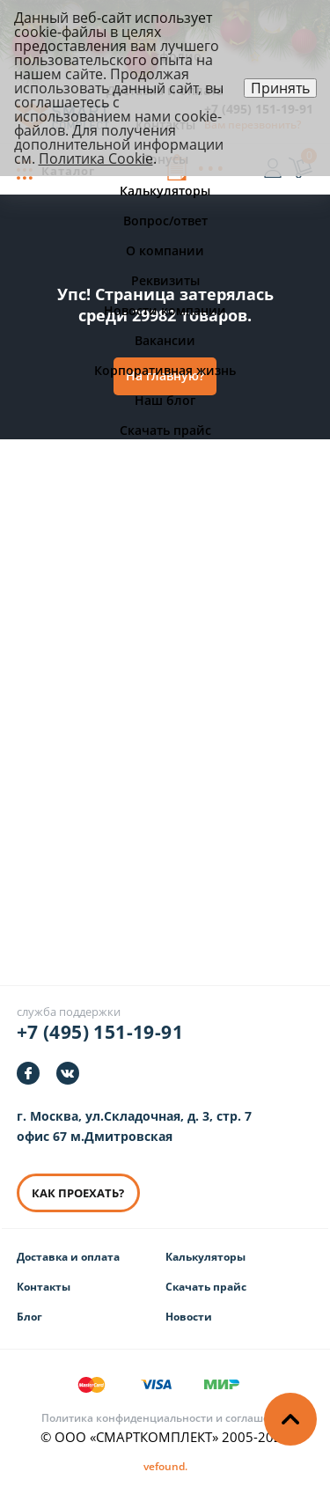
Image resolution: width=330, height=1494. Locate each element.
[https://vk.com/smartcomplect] (67, 1073)
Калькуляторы (205, 1256)
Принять (280, 88)
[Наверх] (290, 1419)
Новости (188, 1316)
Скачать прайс (205, 1286)
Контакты (43, 1286)
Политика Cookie (96, 158)
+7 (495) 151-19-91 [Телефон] (100, 1031)
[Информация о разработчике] (165, 1466)
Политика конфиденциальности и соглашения (165, 1417)
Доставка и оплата (68, 1256)
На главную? (165, 375)
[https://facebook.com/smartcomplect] (28, 1073)
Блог (29, 1316)
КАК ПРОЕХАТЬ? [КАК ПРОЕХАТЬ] (74, 1193)
